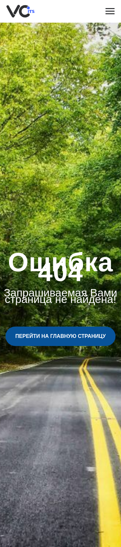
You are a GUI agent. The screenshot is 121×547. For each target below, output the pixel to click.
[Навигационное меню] (110, 11)
